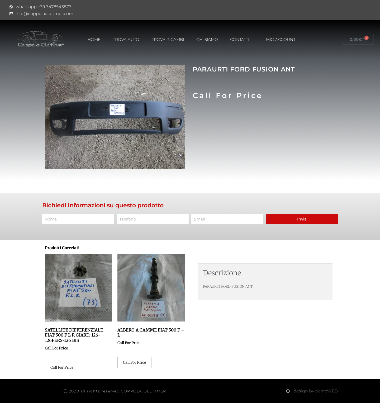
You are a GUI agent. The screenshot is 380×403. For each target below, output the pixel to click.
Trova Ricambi (168, 39)
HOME (94, 39)
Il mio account (278, 39)
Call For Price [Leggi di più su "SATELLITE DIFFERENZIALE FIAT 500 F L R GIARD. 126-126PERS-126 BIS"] (61, 367)
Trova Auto (126, 39)
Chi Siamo (207, 39)
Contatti (239, 39)
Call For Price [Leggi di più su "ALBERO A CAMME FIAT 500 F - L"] (134, 362)
